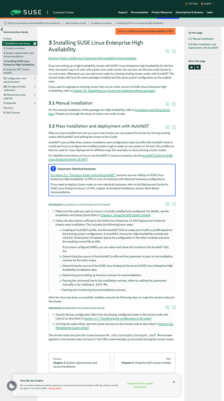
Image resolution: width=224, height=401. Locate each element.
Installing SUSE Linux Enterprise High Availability (139, 23)
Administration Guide (75, 23)
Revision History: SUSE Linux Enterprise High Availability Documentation (92, 58)
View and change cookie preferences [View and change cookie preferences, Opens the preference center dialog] (140, 385)
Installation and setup (101, 23)
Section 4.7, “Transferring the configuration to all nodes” (117, 318)
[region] (96, 385)
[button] (12, 386)
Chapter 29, (114, 90)
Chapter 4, (125, 215)
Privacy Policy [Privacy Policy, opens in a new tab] (54, 388)
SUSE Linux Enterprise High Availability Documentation (34, 23)
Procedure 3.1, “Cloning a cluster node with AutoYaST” (83, 175)
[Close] (174, 382)
